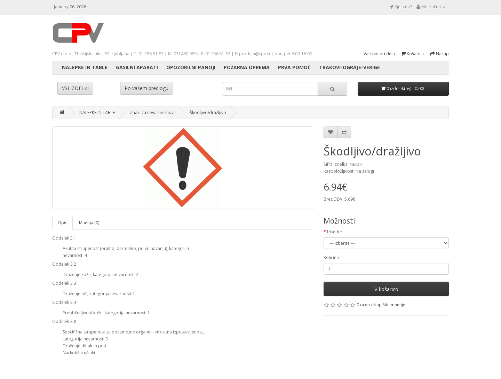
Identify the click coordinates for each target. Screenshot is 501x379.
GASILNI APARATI (137, 67)
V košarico (386, 288)
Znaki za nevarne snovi (152, 112)
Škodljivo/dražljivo (208, 112)
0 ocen (363, 305)
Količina (331, 257)
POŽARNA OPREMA (247, 67)
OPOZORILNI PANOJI (190, 67)
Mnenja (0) (89, 223)
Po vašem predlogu (146, 88)
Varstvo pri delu (379, 54)
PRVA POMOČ (294, 67)
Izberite (334, 232)
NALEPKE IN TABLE (85, 67)
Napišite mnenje (389, 305)
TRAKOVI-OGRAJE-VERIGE (349, 67)
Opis (62, 223)
